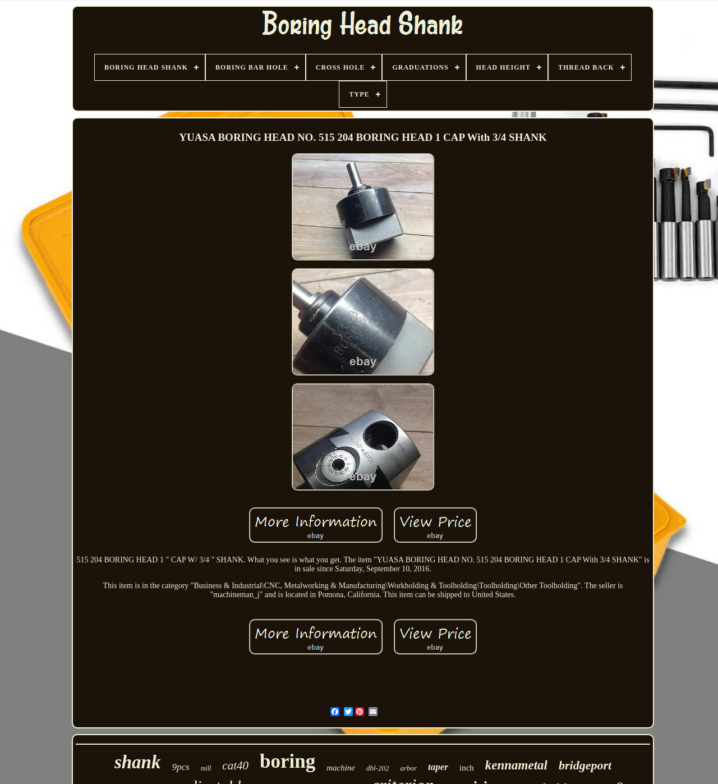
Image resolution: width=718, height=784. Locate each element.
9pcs (180, 767)
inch (466, 767)
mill (206, 768)
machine (340, 767)
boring (287, 761)
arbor (408, 768)
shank (137, 762)
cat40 (235, 765)
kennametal (516, 765)
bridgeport (585, 765)
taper (438, 767)
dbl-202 (377, 768)
